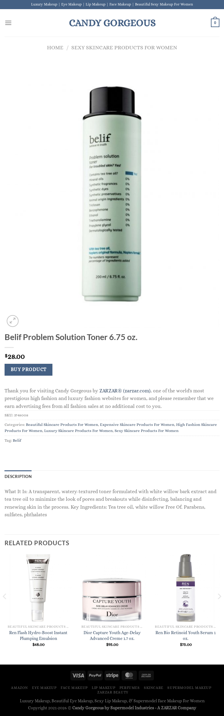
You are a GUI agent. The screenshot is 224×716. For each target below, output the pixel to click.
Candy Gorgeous (112, 23)
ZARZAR (169, 707)
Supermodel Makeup (189, 688)
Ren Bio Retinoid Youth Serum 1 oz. (185, 635)
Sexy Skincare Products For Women (124, 47)
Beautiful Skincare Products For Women (62, 424)
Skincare (153, 688)
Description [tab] (18, 476)
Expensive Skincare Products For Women (137, 424)
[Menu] (8, 22)
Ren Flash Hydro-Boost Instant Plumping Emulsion (38, 635)
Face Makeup (74, 688)
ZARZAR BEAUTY (112, 692)
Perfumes (129, 688)
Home (55, 47)
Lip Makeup (103, 688)
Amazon (19, 688)
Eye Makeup (44, 688)
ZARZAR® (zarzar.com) (125, 391)
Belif (17, 440)
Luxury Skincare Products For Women (78, 430)
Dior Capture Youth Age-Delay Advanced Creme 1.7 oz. (112, 635)
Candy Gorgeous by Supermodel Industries (113, 707)
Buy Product (29, 369)
